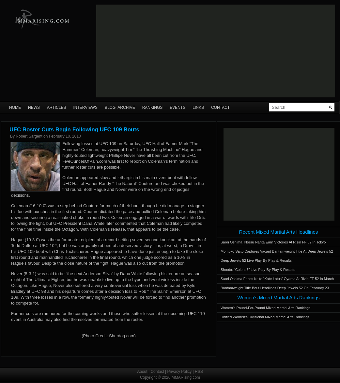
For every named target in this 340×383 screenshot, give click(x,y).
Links (198, 107)
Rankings (152, 107)
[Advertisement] (174, 51)
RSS (199, 371)
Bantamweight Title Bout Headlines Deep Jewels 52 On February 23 (275, 288)
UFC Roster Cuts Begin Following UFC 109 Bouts (74, 129)
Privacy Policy (179, 371)
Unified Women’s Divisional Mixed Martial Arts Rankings (265, 317)
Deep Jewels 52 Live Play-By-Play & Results (256, 260)
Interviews (85, 107)
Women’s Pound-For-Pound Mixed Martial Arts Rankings (265, 308)
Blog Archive (120, 107)
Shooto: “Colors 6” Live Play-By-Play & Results (258, 270)
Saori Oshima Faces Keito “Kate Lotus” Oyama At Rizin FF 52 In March (277, 279)
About (142, 371)
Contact (220, 107)
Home (15, 107)
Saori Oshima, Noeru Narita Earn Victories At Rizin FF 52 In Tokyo (273, 242)
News (34, 107)
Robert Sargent (29, 136)
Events (177, 107)
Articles (56, 107)
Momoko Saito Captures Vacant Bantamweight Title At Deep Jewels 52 (277, 251)
